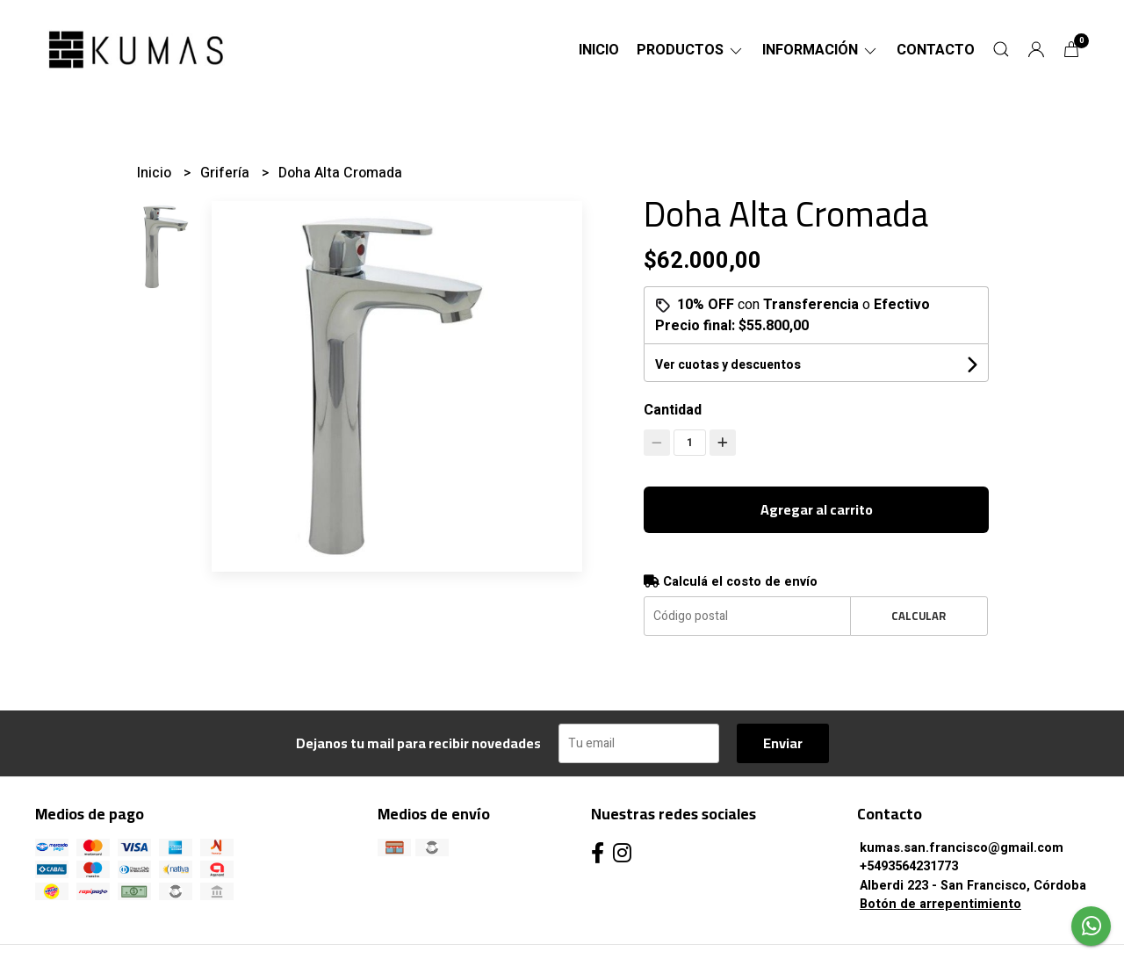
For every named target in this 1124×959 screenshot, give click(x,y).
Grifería (226, 173)
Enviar (783, 743)
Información (820, 50)
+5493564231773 (909, 866)
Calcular (918, 615)
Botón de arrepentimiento (940, 904)
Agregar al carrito (816, 509)
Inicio (599, 50)
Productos (691, 50)
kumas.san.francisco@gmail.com (961, 848)
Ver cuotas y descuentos (728, 365)
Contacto (936, 50)
